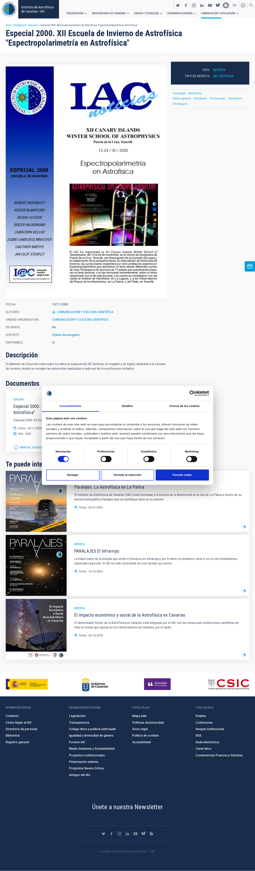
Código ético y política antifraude (92, 729)
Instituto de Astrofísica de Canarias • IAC (37, 9)
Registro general (17, 742)
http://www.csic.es (228, 684)
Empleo (201, 716)
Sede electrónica (207, 742)
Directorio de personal (21, 729)
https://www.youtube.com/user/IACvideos (210, 5)
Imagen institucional (210, 729)
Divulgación (20, 25)
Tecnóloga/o (180, 103)
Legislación (77, 716)
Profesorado (217, 98)
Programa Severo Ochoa (86, 768)
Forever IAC (77, 742)
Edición (18, 399)
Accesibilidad (141, 742)
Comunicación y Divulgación (218, 13)
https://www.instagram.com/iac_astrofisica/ (194, 5)
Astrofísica (195, 93)
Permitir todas (182, 474)
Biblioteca (13, 735)
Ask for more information (250, 266)
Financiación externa (83, 762)
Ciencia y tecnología (146, 13)
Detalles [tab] (127, 406)
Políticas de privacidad (148, 722)
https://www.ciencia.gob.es (27, 684)
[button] (86, 182)
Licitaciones (204, 722)
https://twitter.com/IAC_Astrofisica (178, 5)
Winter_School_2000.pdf (38, 447)
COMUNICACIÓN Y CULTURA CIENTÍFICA (85, 312)
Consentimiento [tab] (70, 406)
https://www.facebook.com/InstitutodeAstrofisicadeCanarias (186, 5)
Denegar (72, 474)
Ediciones (33, 25)
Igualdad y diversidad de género (91, 735)
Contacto (12, 716)
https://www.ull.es (158, 684)
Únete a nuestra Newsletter (127, 807)
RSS (198, 735)
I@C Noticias (223, 76)
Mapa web (139, 716)
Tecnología (179, 93)
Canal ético (203, 748)
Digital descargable (65, 335)
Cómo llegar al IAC (19, 722)
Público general (181, 98)
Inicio (9, 25)
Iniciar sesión (243, 5)
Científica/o (235, 98)
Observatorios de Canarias (109, 13)
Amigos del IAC (79, 775)
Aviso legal (140, 729)
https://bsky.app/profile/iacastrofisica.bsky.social (218, 5)
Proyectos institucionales (87, 755)
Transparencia (79, 722)
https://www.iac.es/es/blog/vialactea (226, 5)
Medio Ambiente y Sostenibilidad (92, 748)
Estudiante (200, 98)
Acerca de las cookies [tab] (185, 406)
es (234, 5)
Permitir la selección (127, 474)
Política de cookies (145, 735)
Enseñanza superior (180, 13)
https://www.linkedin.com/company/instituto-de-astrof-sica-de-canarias (202, 5)
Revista (219, 70)
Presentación (75, 13)
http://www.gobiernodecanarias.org (95, 684)
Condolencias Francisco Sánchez (219, 755)
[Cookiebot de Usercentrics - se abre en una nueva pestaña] (192, 393)
